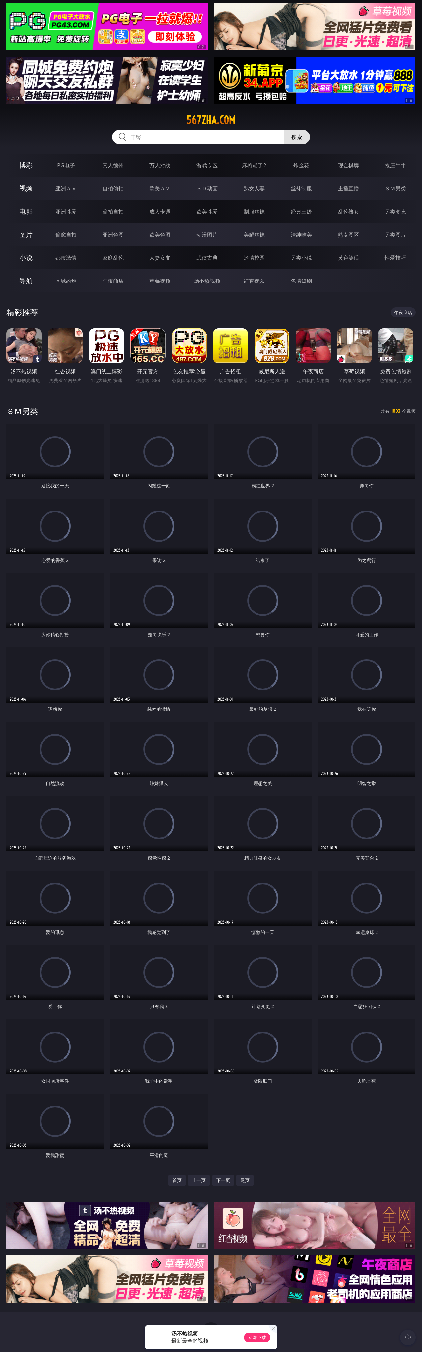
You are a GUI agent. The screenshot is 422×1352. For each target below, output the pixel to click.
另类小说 (301, 257)
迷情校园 (254, 257)
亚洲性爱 (65, 211)
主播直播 (348, 188)
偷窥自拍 (65, 234)
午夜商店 (113, 280)
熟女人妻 (254, 188)
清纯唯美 (301, 234)
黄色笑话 (348, 257)
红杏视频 (254, 280)
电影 (26, 211)
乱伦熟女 (348, 211)
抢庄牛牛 (395, 165)
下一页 (223, 1180)
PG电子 (66, 165)
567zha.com (210, 120)
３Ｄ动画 (207, 188)
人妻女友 (159, 257)
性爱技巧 (395, 257)
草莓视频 (159, 280)
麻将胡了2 (254, 165)
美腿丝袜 (254, 234)
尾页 (245, 1180)
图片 (26, 234)
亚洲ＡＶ (65, 188)
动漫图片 (207, 234)
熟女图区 (348, 234)
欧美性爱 (207, 211)
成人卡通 (159, 211)
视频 (26, 188)
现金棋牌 (348, 165)
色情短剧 (301, 280)
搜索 (296, 137)
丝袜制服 (301, 188)
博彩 (26, 165)
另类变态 (395, 211)
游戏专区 (207, 165)
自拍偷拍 (113, 188)
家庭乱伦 (113, 257)
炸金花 (301, 165)
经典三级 (301, 211)
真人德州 (113, 165)
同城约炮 (65, 280)
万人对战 (159, 165)
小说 (26, 257)
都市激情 (65, 257)
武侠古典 (207, 257)
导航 (26, 280)
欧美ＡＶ (159, 188)
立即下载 (257, 1337)
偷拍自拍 (113, 211)
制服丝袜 (254, 211)
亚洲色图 (113, 234)
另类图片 (395, 234)
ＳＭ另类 (395, 188)
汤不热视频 (207, 280)
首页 (177, 1180)
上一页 (199, 1180)
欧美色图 (159, 234)
